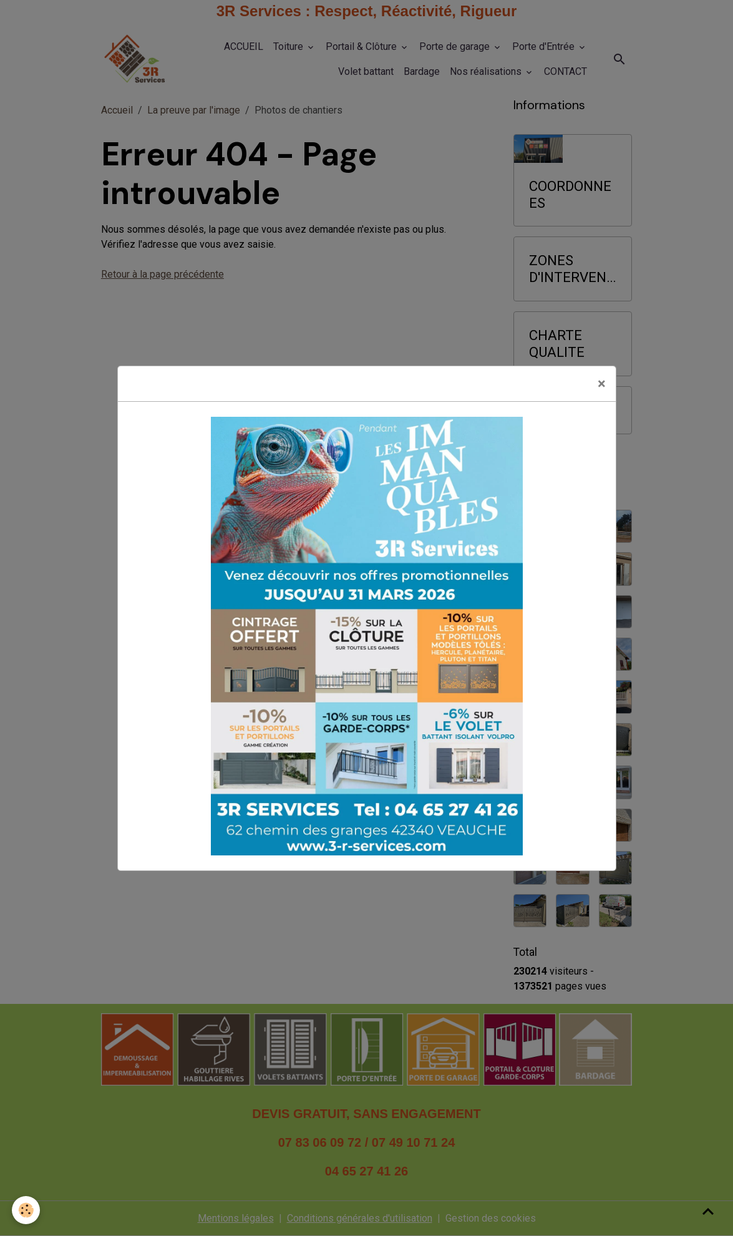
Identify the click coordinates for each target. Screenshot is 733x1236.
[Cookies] (26, 1210)
